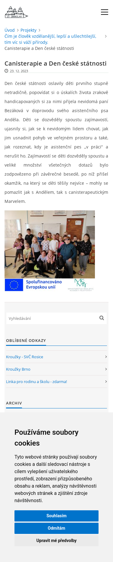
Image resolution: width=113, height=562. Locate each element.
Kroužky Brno (18, 369)
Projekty (28, 30)
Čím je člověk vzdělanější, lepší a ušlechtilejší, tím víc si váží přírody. (50, 39)
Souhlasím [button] (56, 515)
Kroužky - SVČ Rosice (24, 356)
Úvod (10, 30)
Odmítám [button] (56, 528)
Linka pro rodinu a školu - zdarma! (36, 381)
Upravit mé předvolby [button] (56, 540)
